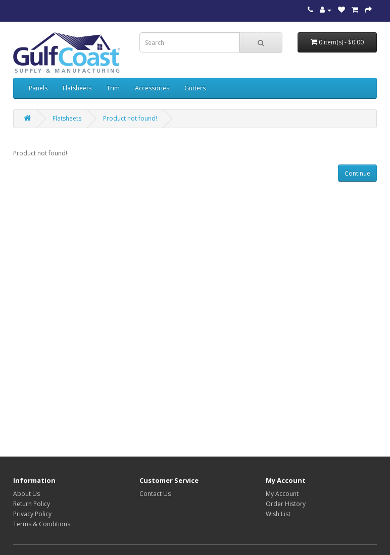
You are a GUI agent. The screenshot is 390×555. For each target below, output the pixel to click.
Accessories (152, 88)
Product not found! (130, 118)
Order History (286, 504)
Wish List (278, 514)
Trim (113, 88)
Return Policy (31, 504)
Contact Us (155, 493)
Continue (357, 173)
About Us (26, 493)
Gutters (195, 88)
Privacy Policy (32, 514)
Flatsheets (77, 88)
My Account (282, 493)
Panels (38, 88)
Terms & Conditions (41, 524)
